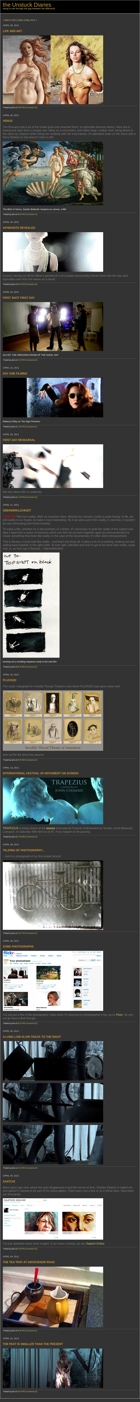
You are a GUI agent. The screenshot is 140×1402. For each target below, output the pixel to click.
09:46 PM (21, 1331)
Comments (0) (31, 108)
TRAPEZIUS (11, 828)
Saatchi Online (95, 1243)
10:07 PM (21, 933)
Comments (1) (31, 214)
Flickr (119, 1014)
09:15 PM (21, 284)
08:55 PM (21, 214)
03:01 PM (21, 1023)
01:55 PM (21, 1249)
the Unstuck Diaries (27, 5)
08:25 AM (21, 667)
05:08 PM (21, 108)
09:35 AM (21, 760)
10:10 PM (21, 1168)
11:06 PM (21, 427)
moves (50, 828)
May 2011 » (31, 20)
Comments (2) (31, 667)
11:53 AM (21, 837)
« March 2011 (10, 20)
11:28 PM (21, 497)
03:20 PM (21, 360)
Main (21, 20)
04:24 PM (21, 1392)
